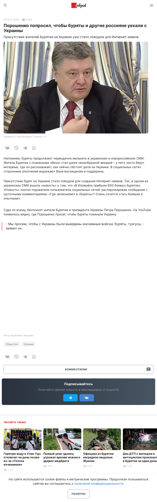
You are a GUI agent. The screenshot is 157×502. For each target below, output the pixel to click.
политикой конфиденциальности (98, 483)
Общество (11, 344)
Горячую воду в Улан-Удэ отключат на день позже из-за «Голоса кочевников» (22, 459)
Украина (28, 344)
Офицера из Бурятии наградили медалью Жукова (98, 457)
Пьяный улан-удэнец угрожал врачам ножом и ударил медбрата (61, 457)
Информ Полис (78, 5)
